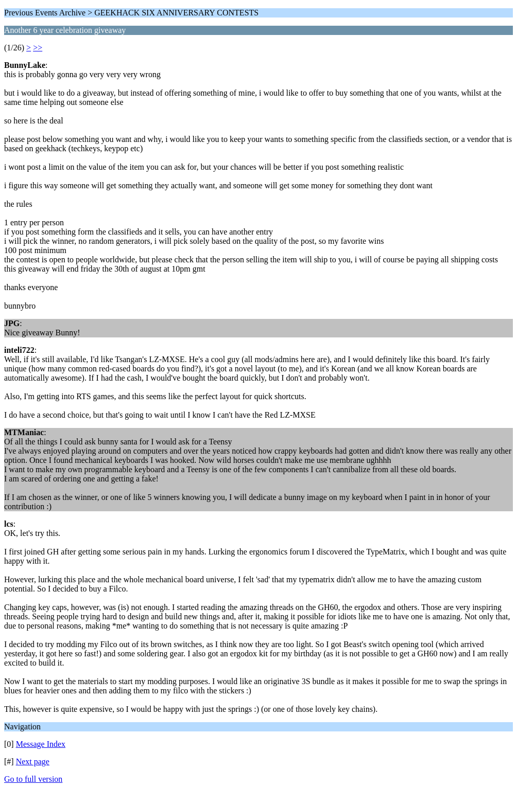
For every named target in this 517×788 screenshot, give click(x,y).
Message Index (40, 744)
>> (37, 47)
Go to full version (33, 779)
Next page (32, 761)
